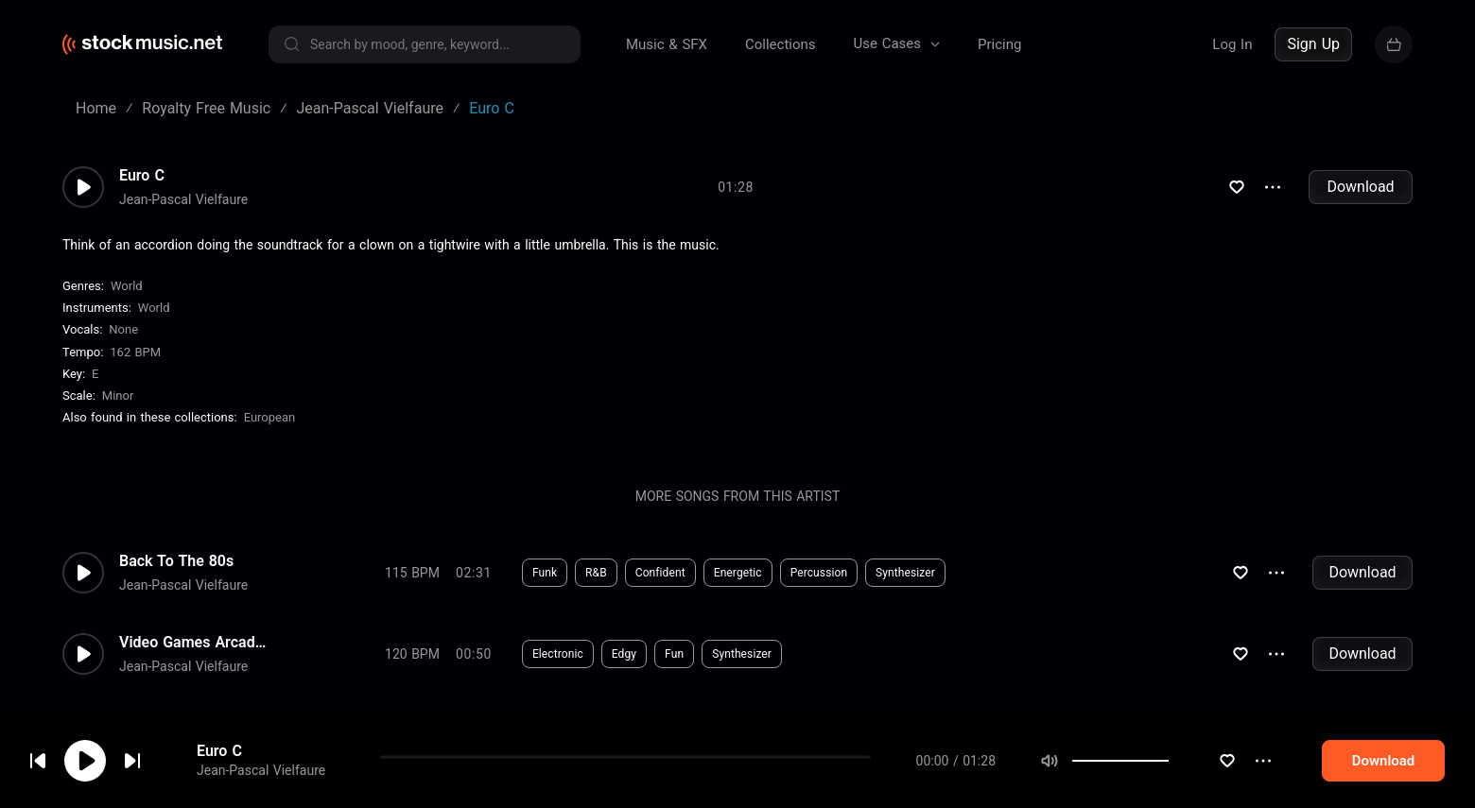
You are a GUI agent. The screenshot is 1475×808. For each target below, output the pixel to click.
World (127, 286)
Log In (1232, 44)
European (270, 417)
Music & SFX (666, 44)
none (123, 329)
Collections (780, 44)
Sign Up (1313, 44)
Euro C (142, 175)
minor (118, 395)
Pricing (999, 44)
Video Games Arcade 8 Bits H (194, 642)
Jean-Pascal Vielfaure (183, 199)
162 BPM (135, 352)
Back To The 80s (176, 561)
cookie (127, 757)
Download (1360, 187)
